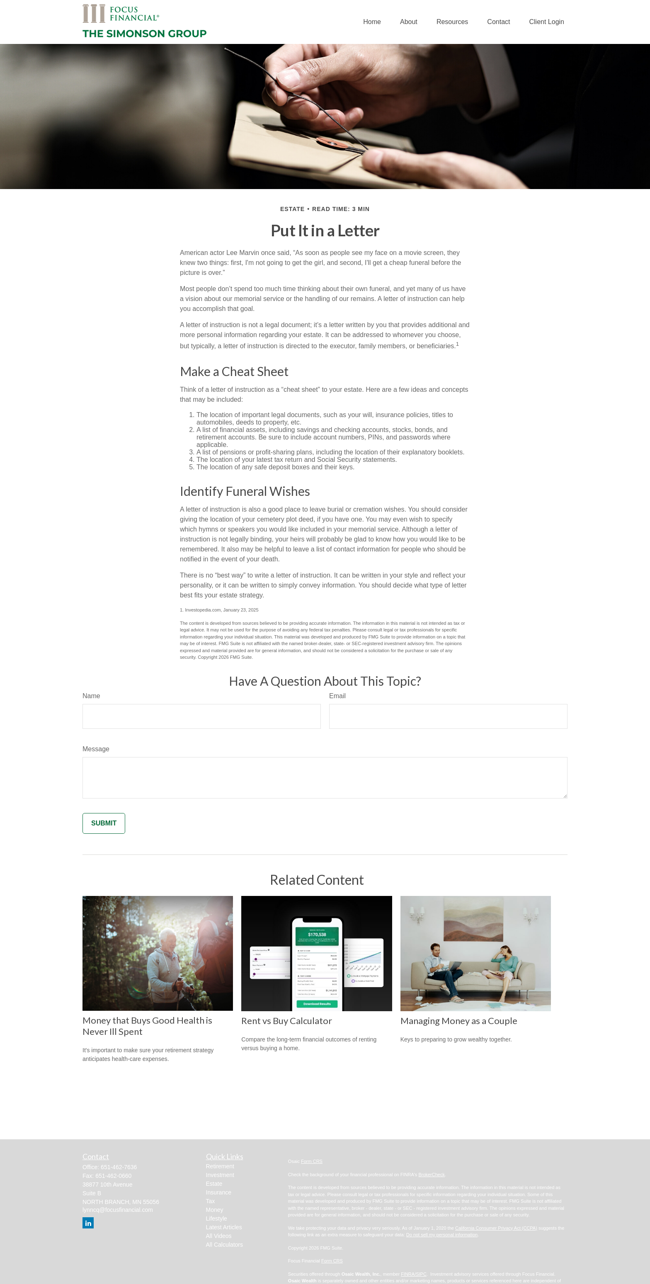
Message (95, 748)
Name (91, 695)
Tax (210, 1201)
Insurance (218, 1192)
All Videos (219, 1236)
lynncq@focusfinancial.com (117, 1209)
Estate (214, 1183)
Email (337, 695)
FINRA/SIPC (414, 1274)
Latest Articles (224, 1227)
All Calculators (224, 1244)
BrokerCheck (431, 1174)
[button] (372, 22)
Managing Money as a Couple (458, 1020)
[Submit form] (103, 823)
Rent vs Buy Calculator (286, 1020)
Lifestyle (216, 1218)
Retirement (220, 1166)
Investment (220, 1175)
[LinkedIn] (88, 1222)
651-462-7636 (119, 1167)
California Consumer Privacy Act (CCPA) (496, 1228)
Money (214, 1209)
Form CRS (312, 1161)
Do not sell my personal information (442, 1234)
